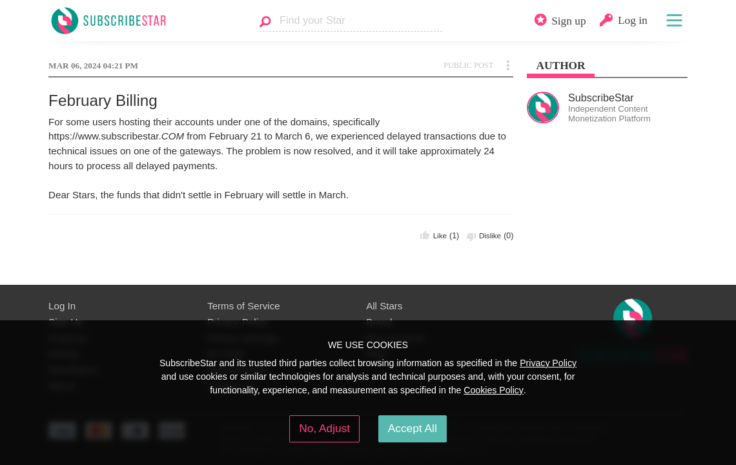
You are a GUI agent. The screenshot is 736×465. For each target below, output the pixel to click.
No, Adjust (324, 428)
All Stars (384, 305)
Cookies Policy (494, 390)
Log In (62, 305)
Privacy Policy (548, 363)
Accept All (412, 428)
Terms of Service (243, 305)
